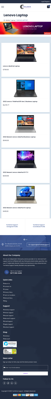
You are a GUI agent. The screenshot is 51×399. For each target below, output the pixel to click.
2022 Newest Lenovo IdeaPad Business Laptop (19, 137)
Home (7, 20)
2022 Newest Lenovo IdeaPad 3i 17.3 (15, 172)
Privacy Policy (8, 292)
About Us (7, 283)
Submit (25, 373)
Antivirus (6, 336)
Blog (5, 301)
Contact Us (7, 286)
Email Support (8, 321)
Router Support (8, 315)
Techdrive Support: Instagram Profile (12, 225)
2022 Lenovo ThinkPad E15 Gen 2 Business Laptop (20, 101)
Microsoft (7, 339)
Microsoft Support (9, 318)
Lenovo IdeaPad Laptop (11, 66)
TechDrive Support (17, 391)
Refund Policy (8, 298)
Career (6, 289)
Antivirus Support (9, 310)
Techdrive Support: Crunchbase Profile (39, 225)
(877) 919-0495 (16, 273)
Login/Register (45, 1)
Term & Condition (9, 295)
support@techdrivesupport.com (39, 245)
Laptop (13, 20)
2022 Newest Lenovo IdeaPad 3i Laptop (17, 208)
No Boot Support (9, 327)
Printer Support (8, 313)
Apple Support (8, 324)
